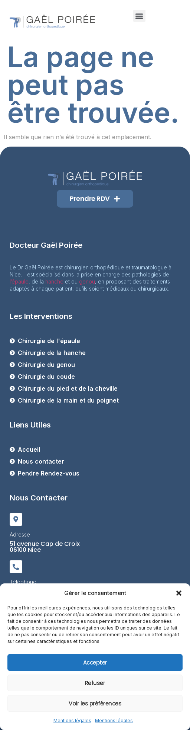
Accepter (95, 662)
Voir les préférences (95, 703)
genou (87, 281)
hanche (54, 281)
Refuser (95, 683)
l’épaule (19, 281)
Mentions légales (72, 720)
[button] (179, 593)
